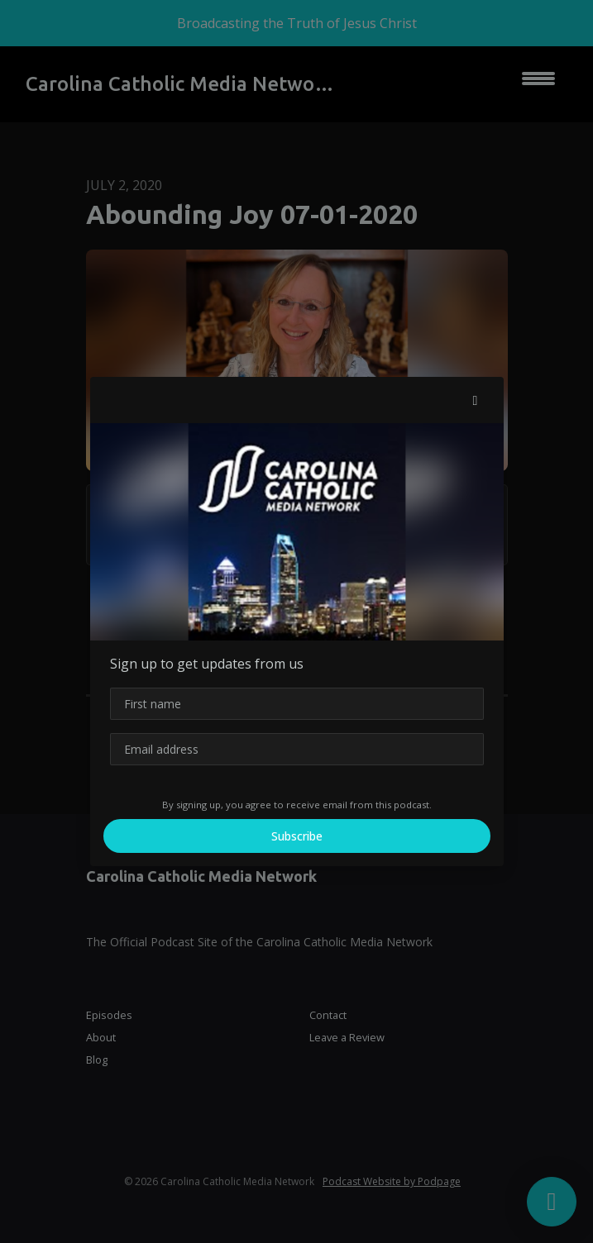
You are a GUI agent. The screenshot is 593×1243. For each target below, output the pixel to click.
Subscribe (297, 836)
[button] (475, 400)
